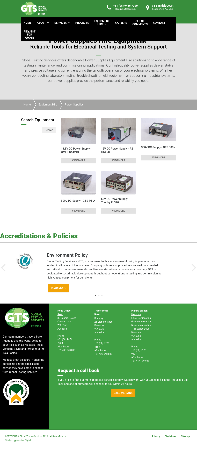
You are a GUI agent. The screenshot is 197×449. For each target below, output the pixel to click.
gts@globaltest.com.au (125, 9)
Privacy (156, 436)
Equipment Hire (48, 104)
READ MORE (58, 288)
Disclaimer (170, 436)
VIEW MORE (78, 160)
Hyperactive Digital (22, 440)
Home (27, 104)
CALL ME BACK (123, 393)
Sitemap (185, 436)
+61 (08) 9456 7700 (125, 5)
